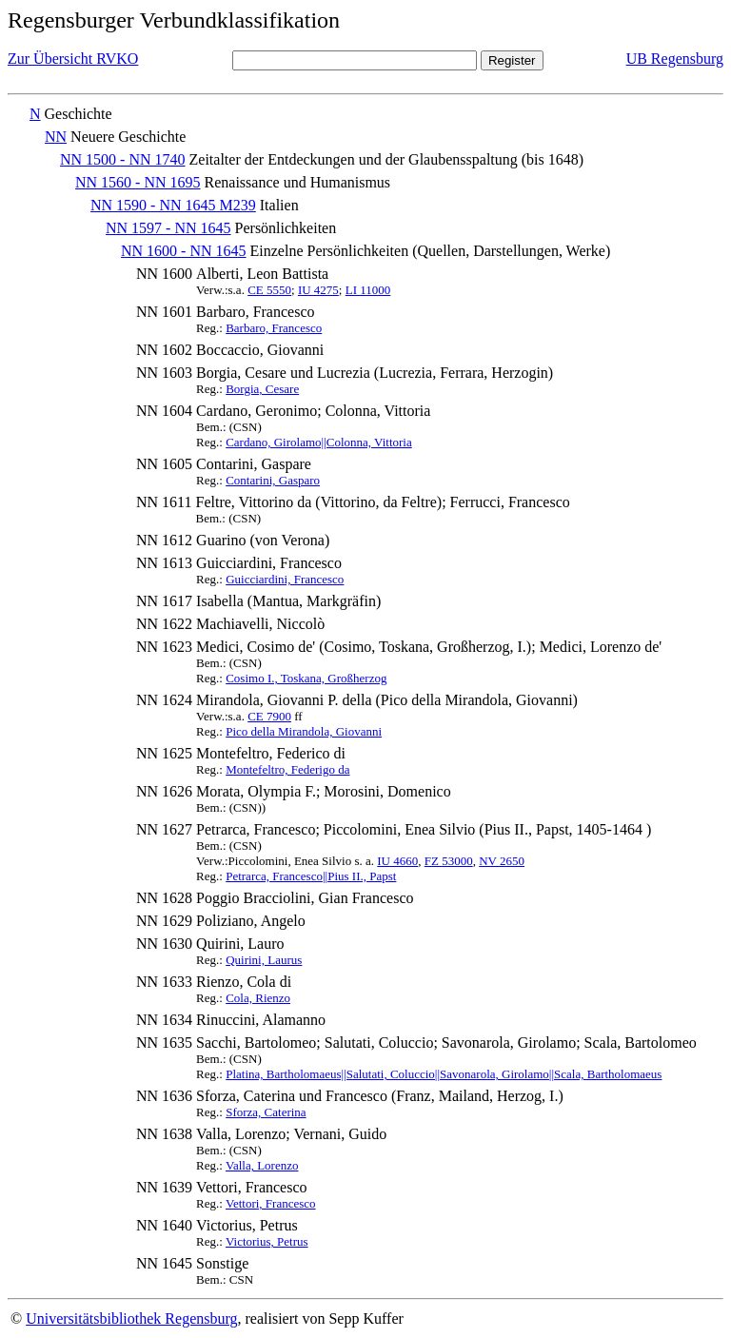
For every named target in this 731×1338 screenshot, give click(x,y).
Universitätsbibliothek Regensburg (131, 1318)
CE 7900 (269, 716)
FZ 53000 (449, 861)
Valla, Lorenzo (262, 1165)
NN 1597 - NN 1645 (168, 228)
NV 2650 (501, 861)
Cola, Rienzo (258, 998)
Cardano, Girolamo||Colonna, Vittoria (319, 442)
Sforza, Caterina (266, 1112)
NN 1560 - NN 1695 (138, 182)
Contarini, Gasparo (273, 480)
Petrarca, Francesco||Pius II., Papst (311, 876)
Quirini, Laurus (264, 960)
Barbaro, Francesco (274, 328)
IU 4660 (397, 861)
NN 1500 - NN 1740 (123, 159)
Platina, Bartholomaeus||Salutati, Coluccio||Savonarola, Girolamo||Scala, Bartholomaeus (444, 1074)
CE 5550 (269, 290)
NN (56, 136)
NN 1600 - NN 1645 (184, 251)
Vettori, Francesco (271, 1203)
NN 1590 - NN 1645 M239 (173, 205)
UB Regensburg (674, 58)
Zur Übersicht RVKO (73, 58)
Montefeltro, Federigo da (287, 769)
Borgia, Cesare (262, 389)
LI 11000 (368, 290)
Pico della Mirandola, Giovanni (304, 731)
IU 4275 (318, 290)
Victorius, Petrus (267, 1241)
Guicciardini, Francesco (285, 579)
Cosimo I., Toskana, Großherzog (306, 678)
